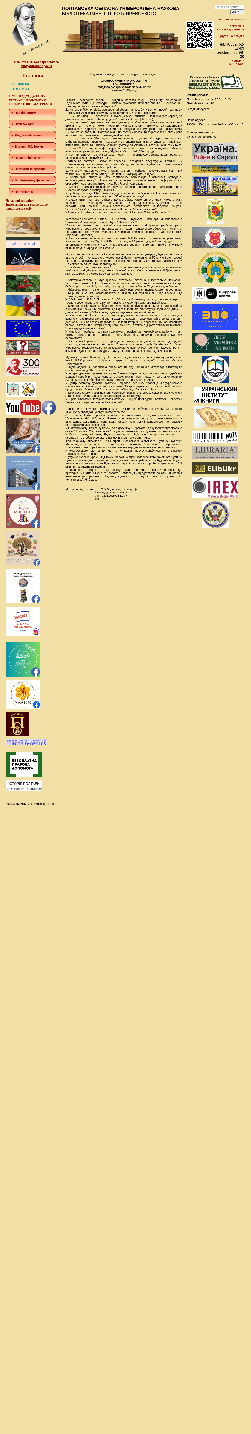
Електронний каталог (229, 19)
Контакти (238, 60)
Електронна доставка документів (230, 27)
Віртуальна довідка (230, 36)
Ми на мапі (236, 64)
